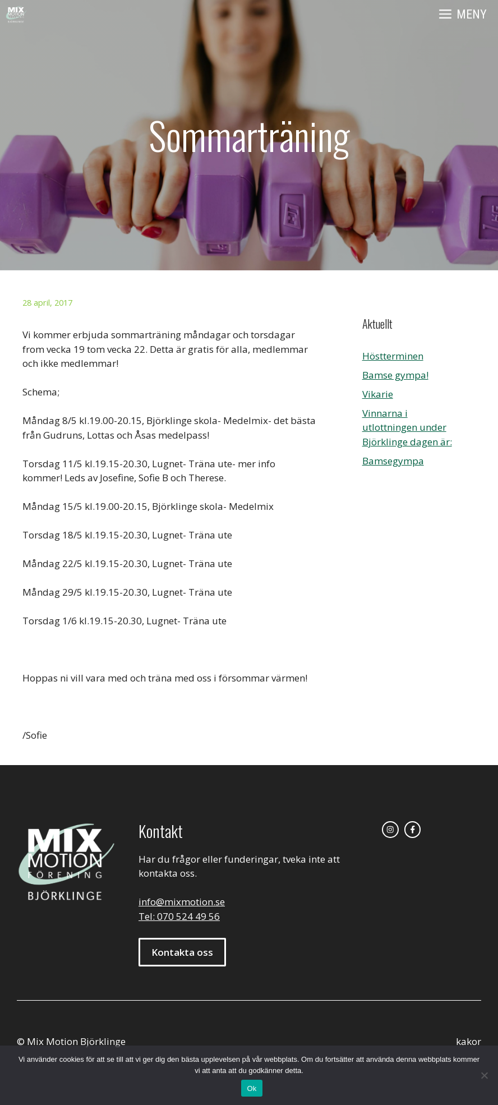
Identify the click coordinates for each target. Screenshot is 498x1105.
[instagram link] (390, 829)
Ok (251, 1088)
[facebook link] (412, 829)
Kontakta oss (182, 952)
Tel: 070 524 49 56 (179, 916)
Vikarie (377, 394)
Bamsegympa (393, 460)
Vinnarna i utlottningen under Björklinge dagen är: (407, 427)
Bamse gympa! (395, 375)
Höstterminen (392, 355)
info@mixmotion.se (182, 901)
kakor (468, 1041)
